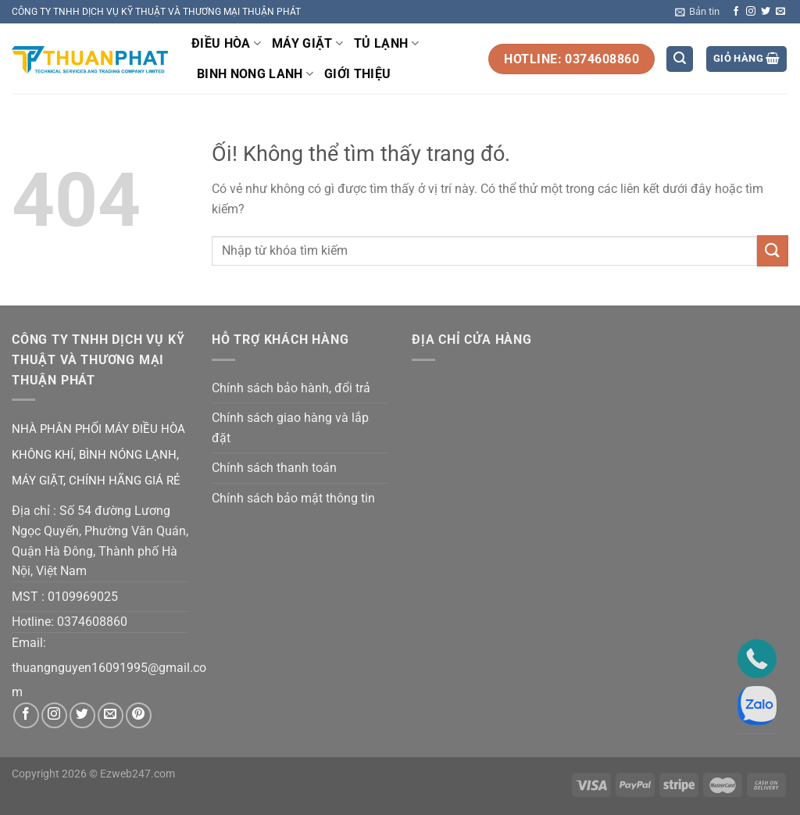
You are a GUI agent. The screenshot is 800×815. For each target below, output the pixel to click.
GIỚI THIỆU (357, 73)
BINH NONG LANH (255, 74)
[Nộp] (772, 250)
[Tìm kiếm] (679, 59)
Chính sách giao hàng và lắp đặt (290, 427)
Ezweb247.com (137, 774)
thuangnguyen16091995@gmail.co (109, 667)
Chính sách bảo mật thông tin (293, 498)
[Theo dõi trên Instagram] (750, 11)
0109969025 (83, 596)
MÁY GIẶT (307, 44)
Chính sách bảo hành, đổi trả (291, 388)
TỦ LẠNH (386, 44)
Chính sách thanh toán (274, 467)
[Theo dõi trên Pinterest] (139, 715)
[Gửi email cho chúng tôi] (780, 11)
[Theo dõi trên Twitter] (765, 11)
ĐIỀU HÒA (226, 44)
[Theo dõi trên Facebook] (736, 11)
